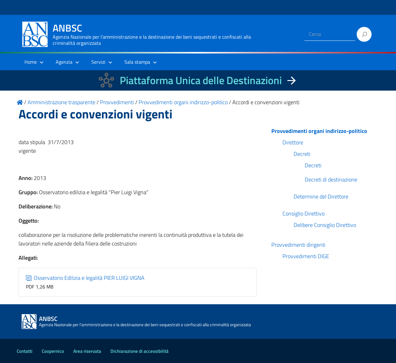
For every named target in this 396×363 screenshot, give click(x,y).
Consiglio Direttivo (303, 213)
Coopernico (53, 351)
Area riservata (87, 351)
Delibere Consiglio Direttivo (325, 225)
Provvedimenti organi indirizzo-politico (319, 131)
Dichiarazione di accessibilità (139, 351)
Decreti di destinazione (331, 179)
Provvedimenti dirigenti (298, 245)
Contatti (24, 351)
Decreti (302, 154)
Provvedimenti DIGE (305, 256)
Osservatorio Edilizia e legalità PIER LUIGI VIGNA (85, 278)
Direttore (292, 142)
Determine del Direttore (321, 196)
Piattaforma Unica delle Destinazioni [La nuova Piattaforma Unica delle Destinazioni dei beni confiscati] (201, 80)
